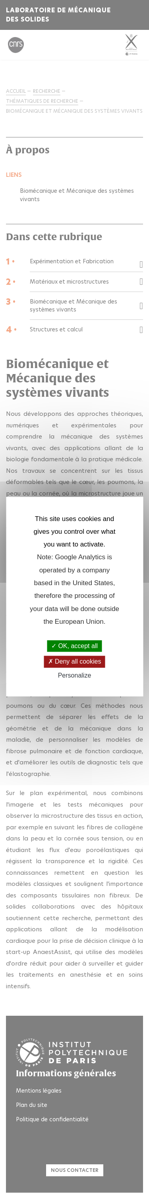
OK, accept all (74, 646)
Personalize (74, 675)
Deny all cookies (74, 661)
